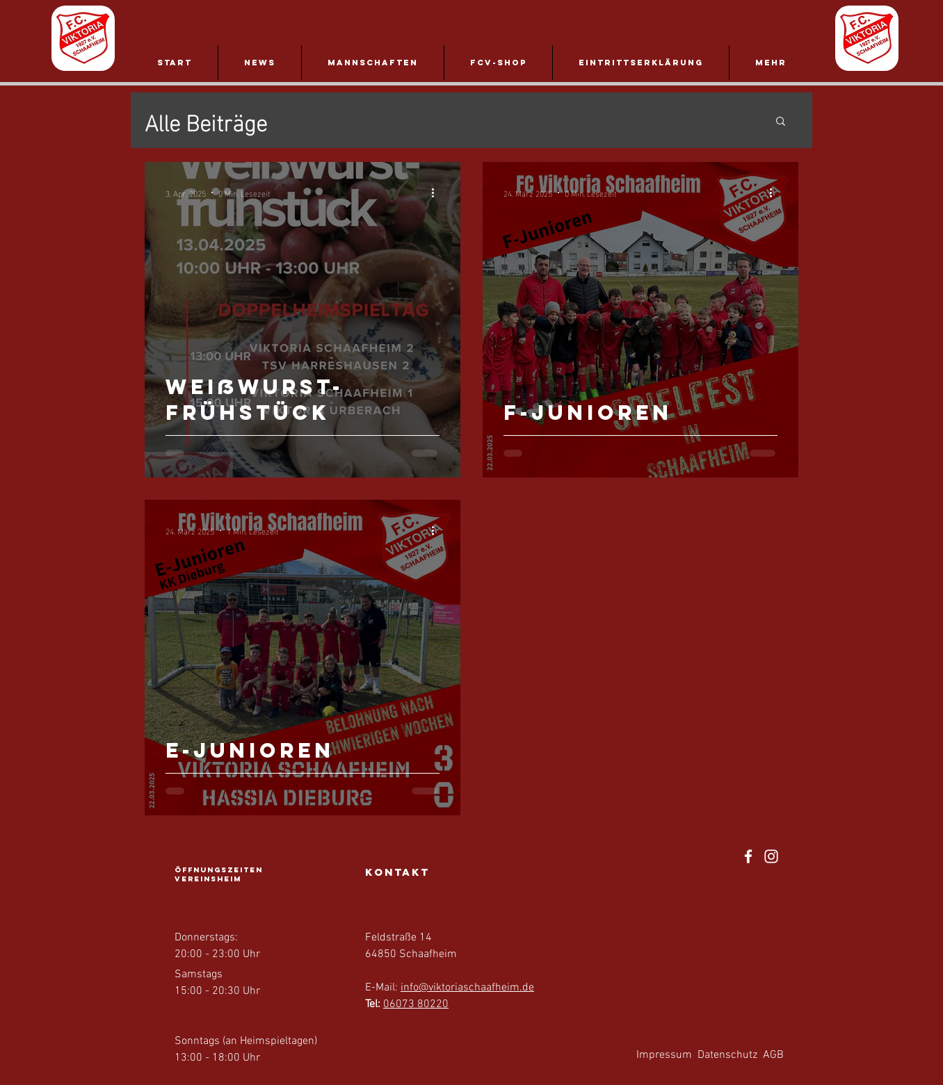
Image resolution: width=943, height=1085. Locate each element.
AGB (773, 1055)
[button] (780, 122)
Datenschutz (727, 1055)
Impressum (664, 1055)
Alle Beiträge (206, 120)
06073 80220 (416, 1004)
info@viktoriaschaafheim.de (467, 988)
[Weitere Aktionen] (437, 192)
